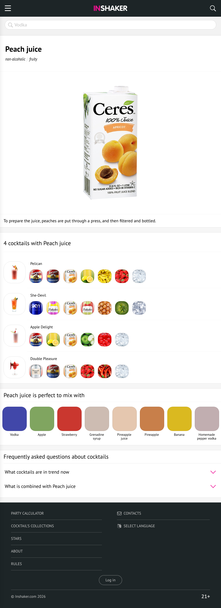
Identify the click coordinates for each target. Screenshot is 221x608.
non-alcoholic (15, 59)
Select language (136, 526)
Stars (16, 538)
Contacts (129, 513)
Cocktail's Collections (32, 526)
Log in (110, 580)
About (17, 551)
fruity (33, 59)
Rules (16, 564)
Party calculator (27, 513)
